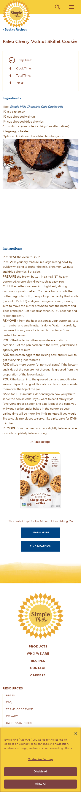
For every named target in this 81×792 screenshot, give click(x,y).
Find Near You (40, 546)
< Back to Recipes (15, 30)
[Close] (76, 733)
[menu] (71, 7)
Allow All (40, 784)
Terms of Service (19, 709)
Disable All (40, 772)
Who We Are (38, 654)
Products (38, 647)
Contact (38, 668)
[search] (58, 7)
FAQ (9, 702)
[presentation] (40, 616)
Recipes (38, 661)
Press (10, 695)
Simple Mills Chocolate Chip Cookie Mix (36, 107)
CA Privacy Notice (20, 723)
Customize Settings (40, 759)
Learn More (40, 532)
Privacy (12, 716)
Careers (38, 675)
